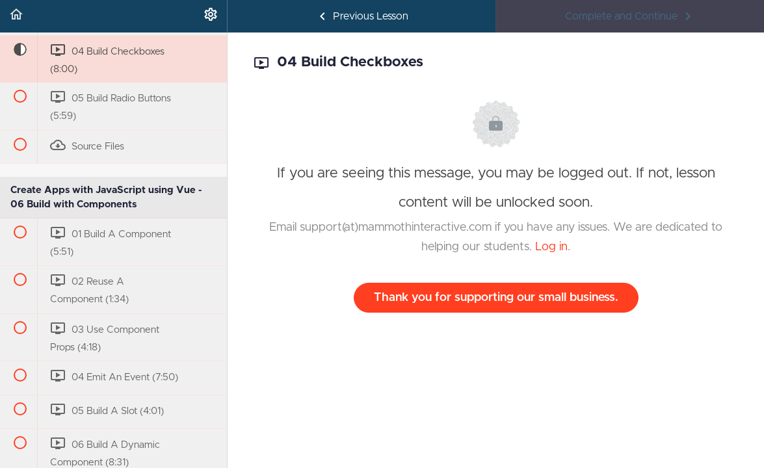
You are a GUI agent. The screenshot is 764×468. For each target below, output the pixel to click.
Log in (551, 247)
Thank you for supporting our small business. (496, 298)
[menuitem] (210, 16)
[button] (16, 16)
